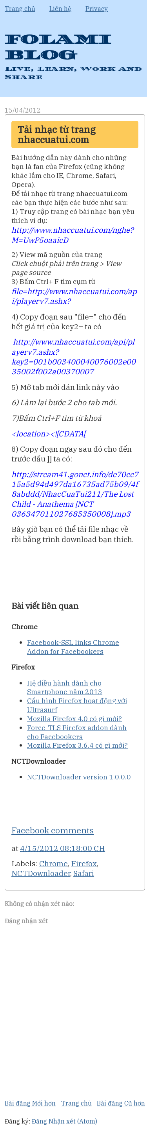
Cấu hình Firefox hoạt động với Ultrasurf (77, 705)
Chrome (53, 863)
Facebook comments (52, 830)
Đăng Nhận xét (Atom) (64, 1121)
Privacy (96, 9)
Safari (83, 873)
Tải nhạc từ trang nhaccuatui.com (57, 134)
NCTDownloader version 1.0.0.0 (79, 776)
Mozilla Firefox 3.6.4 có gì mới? (77, 745)
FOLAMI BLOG (58, 47)
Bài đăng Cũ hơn (121, 1103)
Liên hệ (60, 9)
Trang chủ (20, 9)
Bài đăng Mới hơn (30, 1103)
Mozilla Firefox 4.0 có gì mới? (74, 718)
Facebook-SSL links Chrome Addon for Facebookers (73, 647)
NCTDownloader (40, 873)
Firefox (84, 863)
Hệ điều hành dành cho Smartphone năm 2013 (64, 687)
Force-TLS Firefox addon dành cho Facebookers (77, 732)
